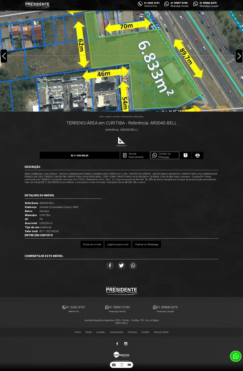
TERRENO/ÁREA (126, 117)
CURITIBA (116, 117)
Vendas (108, 117)
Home (78, 332)
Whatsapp (134, 265)
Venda (88, 332)
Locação (100, 332)
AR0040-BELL (139, 117)
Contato (145, 332)
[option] (121, 56)
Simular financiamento (130, 155)
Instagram (126, 344)
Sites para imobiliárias (121, 361)
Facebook (109, 265)
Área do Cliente (161, 332)
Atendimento (235, 356)
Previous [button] (4, 56)
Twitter (121, 265)
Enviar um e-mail (92, 244)
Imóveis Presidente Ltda (121, 291)
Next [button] (239, 56)
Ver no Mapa (152, 320)
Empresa (132, 332)
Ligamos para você (117, 244)
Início (101, 117)
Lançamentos (116, 332)
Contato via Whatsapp (159, 155)
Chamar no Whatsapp (147, 244)
